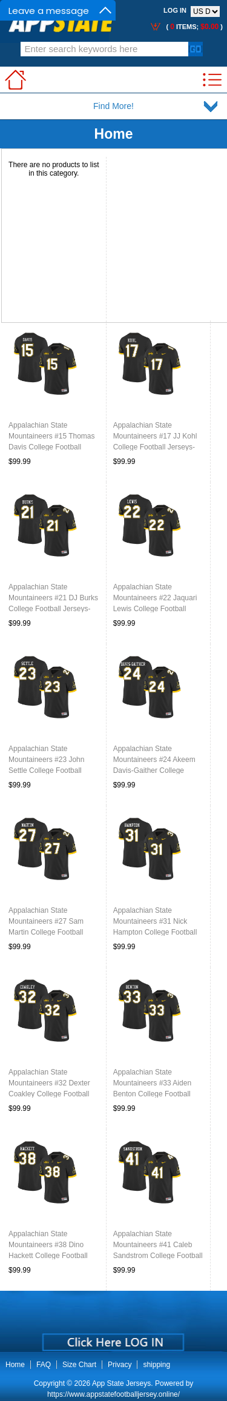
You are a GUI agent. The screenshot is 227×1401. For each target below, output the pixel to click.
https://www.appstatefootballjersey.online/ (113, 1394)
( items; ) (193, 26)
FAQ (43, 1364)
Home (113, 134)
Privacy (119, 1364)
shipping (156, 1364)
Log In (174, 10)
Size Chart (79, 1364)
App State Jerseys (121, 1383)
